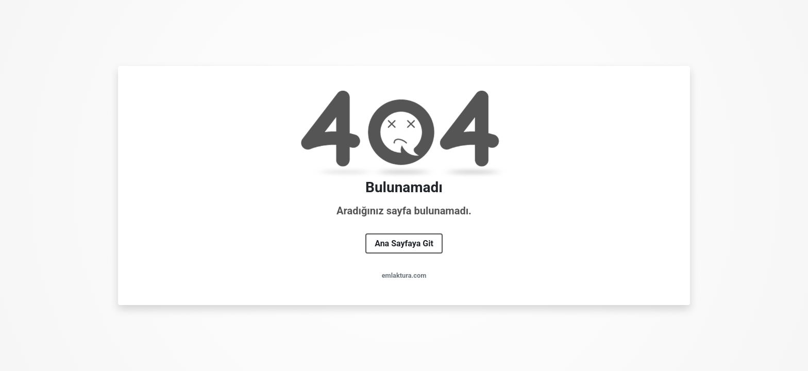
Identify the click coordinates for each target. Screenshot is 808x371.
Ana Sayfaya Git (404, 243)
